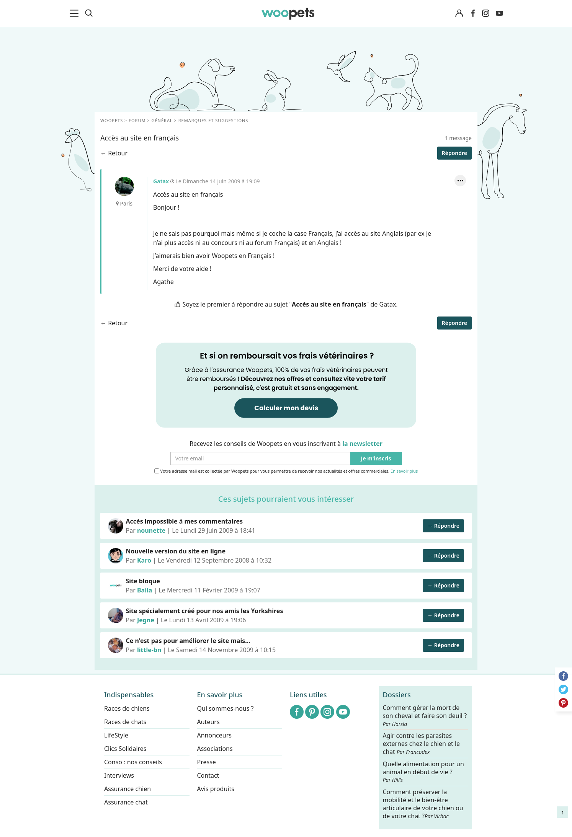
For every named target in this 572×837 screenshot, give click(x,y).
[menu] (75, 13)
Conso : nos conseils (133, 762)
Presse (206, 762)
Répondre (454, 153)
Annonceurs (214, 735)
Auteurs (208, 722)
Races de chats (125, 722)
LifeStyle (116, 735)
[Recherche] (89, 13)
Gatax (124, 186)
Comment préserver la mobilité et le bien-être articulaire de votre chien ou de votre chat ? (423, 804)
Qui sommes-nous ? (225, 708)
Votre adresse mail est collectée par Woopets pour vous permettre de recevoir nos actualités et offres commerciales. (286, 471)
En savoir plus (404, 471)
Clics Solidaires (125, 748)
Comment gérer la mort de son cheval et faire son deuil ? (425, 716)
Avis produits (215, 789)
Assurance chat (126, 802)
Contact (208, 775)
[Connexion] (459, 13)
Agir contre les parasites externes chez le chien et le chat (421, 744)
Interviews (119, 775)
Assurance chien (127, 789)
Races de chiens (127, 708)
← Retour (113, 153)
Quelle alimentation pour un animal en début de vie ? (423, 771)
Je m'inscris (376, 458)
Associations (215, 748)
